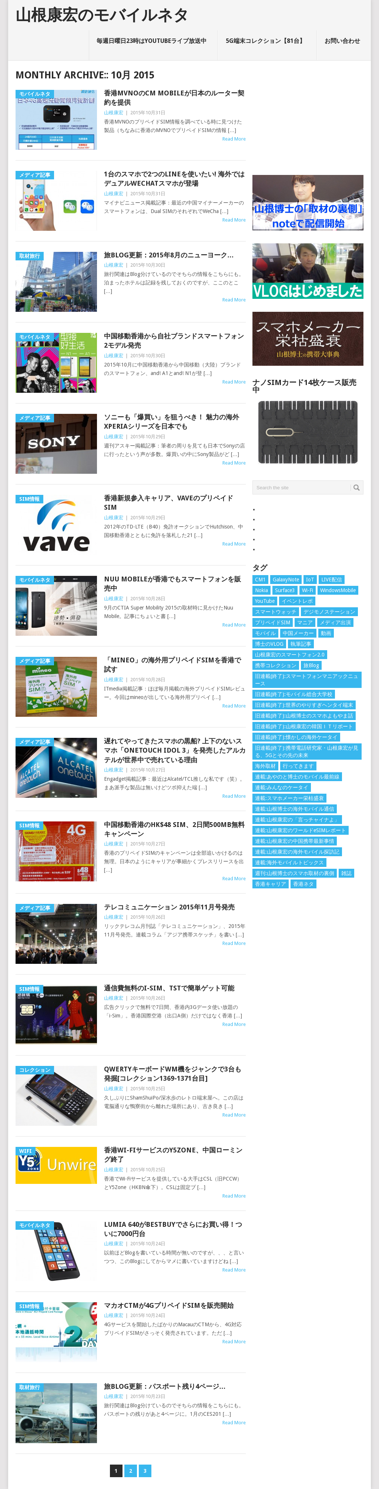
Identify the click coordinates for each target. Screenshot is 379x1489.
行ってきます (298, 766)
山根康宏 (113, 112)
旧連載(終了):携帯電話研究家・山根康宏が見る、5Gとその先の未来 (306, 751)
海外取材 (265, 766)
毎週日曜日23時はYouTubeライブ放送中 (152, 40)
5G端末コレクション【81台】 (265, 40)
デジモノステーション (329, 612)
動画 (326, 633)
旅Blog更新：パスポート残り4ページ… (165, 1386)
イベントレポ (297, 601)
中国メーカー (298, 633)
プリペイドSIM (272, 622)
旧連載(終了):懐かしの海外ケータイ (296, 737)
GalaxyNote (286, 580)
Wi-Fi (307, 590)
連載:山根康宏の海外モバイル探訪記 (297, 852)
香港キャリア (270, 884)
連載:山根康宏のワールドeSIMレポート (300, 830)
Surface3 (285, 590)
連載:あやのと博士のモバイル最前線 (297, 777)
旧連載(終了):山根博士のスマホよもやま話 (304, 716)
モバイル (265, 633)
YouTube (265, 601)
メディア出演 (335, 622)
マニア (305, 622)
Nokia (261, 590)
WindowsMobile (338, 590)
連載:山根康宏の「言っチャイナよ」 (297, 820)
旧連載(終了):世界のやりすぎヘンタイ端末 (304, 705)
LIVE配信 (331, 580)
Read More (234, 139)
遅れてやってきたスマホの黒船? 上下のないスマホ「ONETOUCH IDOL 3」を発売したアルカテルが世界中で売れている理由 (175, 750)
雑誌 (346, 873)
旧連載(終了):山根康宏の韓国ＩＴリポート (304, 726)
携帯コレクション (275, 665)
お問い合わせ (342, 40)
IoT (310, 580)
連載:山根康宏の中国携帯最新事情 (294, 841)
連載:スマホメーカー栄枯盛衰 (289, 798)
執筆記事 (301, 644)
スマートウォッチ (275, 612)
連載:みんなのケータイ (281, 787)
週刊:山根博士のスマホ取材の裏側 (294, 873)
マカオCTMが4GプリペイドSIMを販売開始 (169, 1305)
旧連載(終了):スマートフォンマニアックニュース (306, 679)
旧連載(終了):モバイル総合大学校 (293, 694)
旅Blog (311, 665)
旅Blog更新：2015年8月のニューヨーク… (169, 255)
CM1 (260, 580)
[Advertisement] (307, 116)
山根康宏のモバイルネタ (102, 15)
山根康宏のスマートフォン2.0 (290, 655)
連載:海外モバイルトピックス (289, 862)
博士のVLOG (269, 644)
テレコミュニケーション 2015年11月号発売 (169, 907)
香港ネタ (303, 884)
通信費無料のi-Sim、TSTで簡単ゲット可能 (169, 988)
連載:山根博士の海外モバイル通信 (294, 809)
